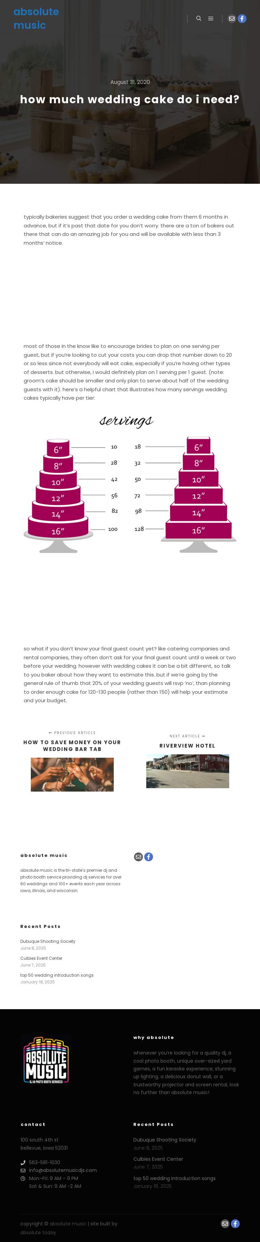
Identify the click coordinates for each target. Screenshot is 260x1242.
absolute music (36, 18)
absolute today (38, 1232)
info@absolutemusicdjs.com (59, 1170)
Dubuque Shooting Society (47, 941)
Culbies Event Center (41, 958)
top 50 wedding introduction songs (57, 975)
